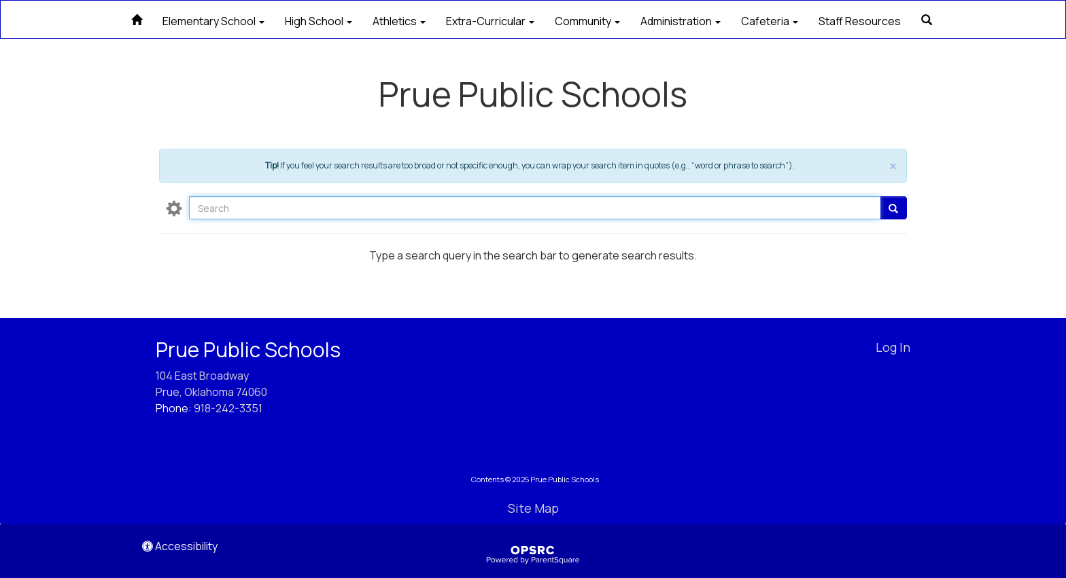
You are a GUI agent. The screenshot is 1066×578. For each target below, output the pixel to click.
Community (587, 21)
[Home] (136, 18)
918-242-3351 (228, 408)
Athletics (399, 21)
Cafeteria (769, 21)
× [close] (892, 167)
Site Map (533, 508)
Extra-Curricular (490, 21)
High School (318, 21)
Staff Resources (860, 21)
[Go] (893, 207)
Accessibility (180, 546)
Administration (680, 21)
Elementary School (213, 21)
